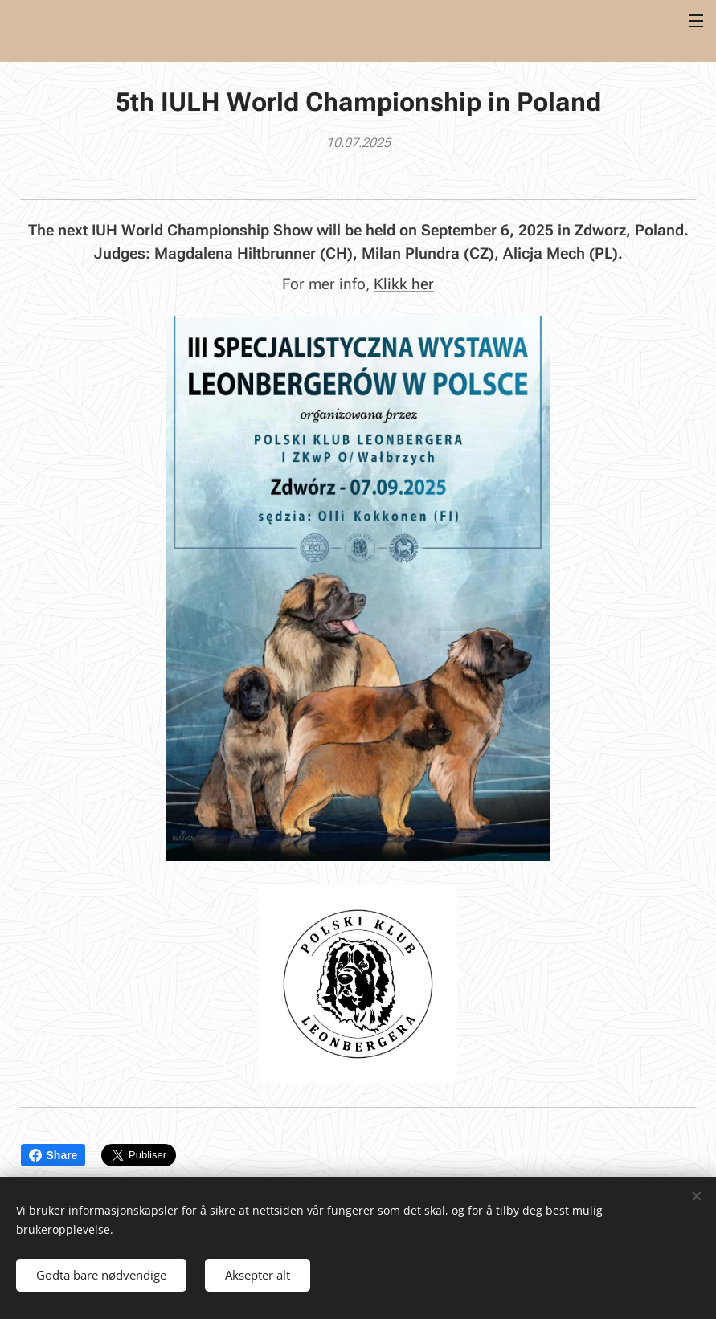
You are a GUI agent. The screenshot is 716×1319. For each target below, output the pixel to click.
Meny (696, 21)
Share (53, 1155)
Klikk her (404, 283)
